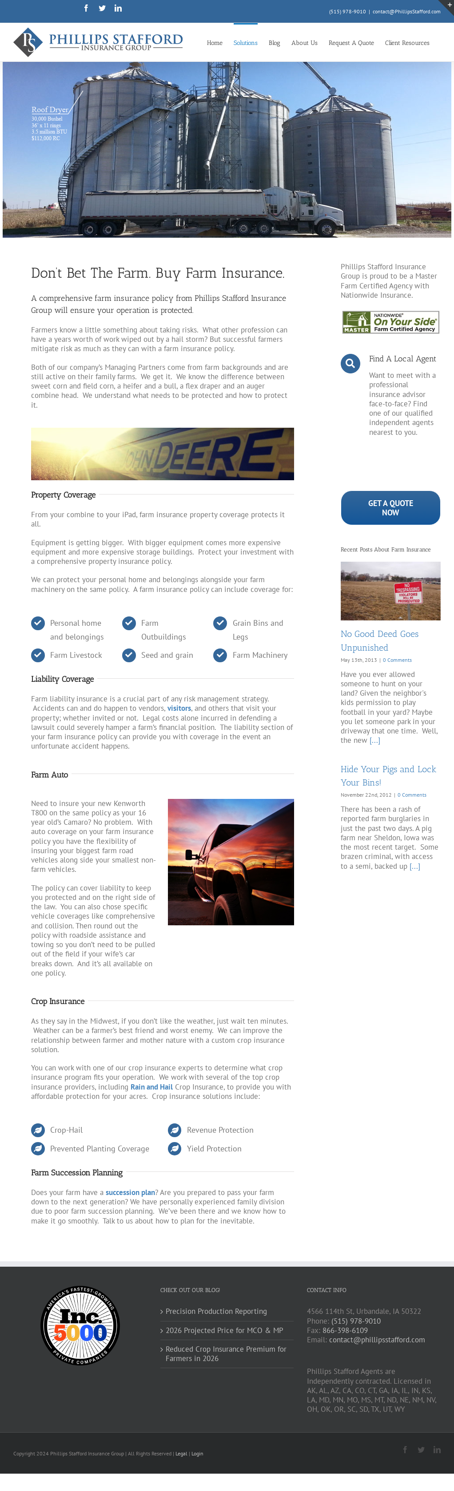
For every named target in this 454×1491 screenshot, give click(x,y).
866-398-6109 (345, 1330)
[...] (375, 740)
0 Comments (397, 659)
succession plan (130, 1192)
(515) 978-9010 (347, 11)
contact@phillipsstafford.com (377, 1340)
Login (197, 1453)
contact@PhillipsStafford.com (407, 11)
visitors (179, 708)
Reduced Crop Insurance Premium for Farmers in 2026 (226, 1354)
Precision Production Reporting (216, 1311)
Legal (182, 1453)
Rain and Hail (152, 1087)
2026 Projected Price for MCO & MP (224, 1330)
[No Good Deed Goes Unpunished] (391, 591)
